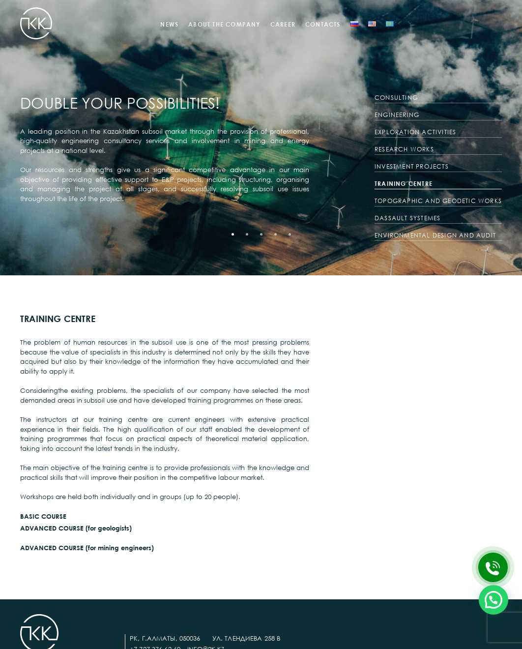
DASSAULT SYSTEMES (407, 218)
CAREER (282, 24)
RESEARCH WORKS (404, 149)
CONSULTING (396, 97)
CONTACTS (323, 24)
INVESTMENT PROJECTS (412, 166)
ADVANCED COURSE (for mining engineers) (87, 548)
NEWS (169, 24)
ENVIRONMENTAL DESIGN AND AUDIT (435, 235)
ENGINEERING (397, 114)
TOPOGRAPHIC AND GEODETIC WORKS (438, 201)
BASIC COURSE (43, 516)
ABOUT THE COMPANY (224, 24)
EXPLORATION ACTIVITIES (415, 132)
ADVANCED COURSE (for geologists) (76, 528)
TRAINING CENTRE (404, 183)
